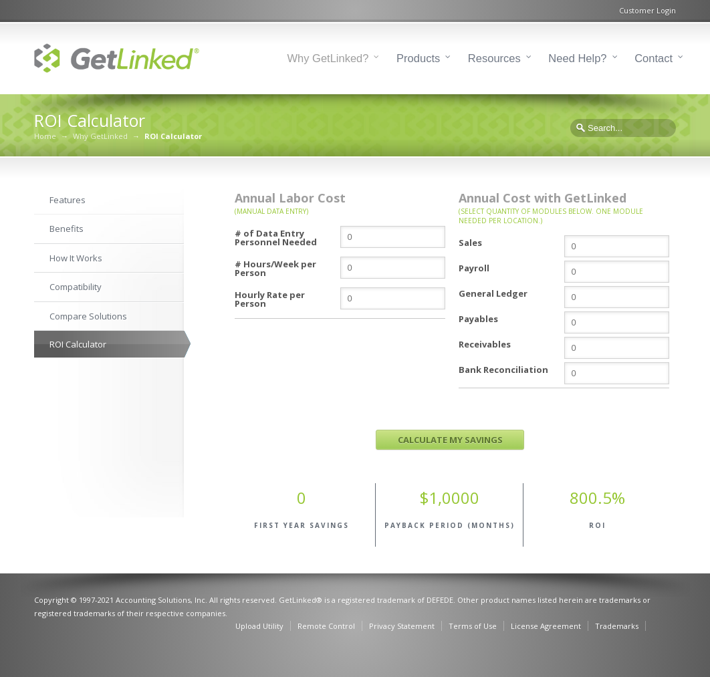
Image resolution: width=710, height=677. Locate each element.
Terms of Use (473, 626)
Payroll (474, 267)
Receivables (485, 343)
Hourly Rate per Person (270, 298)
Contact (653, 58)
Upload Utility (259, 626)
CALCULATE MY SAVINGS (450, 440)
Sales (470, 242)
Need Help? (577, 58)
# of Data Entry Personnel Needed (276, 237)
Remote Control (326, 626)
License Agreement (546, 626)
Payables (478, 318)
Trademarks (616, 626)
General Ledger (493, 292)
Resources (494, 58)
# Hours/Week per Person (275, 267)
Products (418, 58)
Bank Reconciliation (503, 369)
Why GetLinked (100, 136)
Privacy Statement (402, 626)
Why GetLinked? (328, 58)
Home (45, 136)
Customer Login (647, 10)
